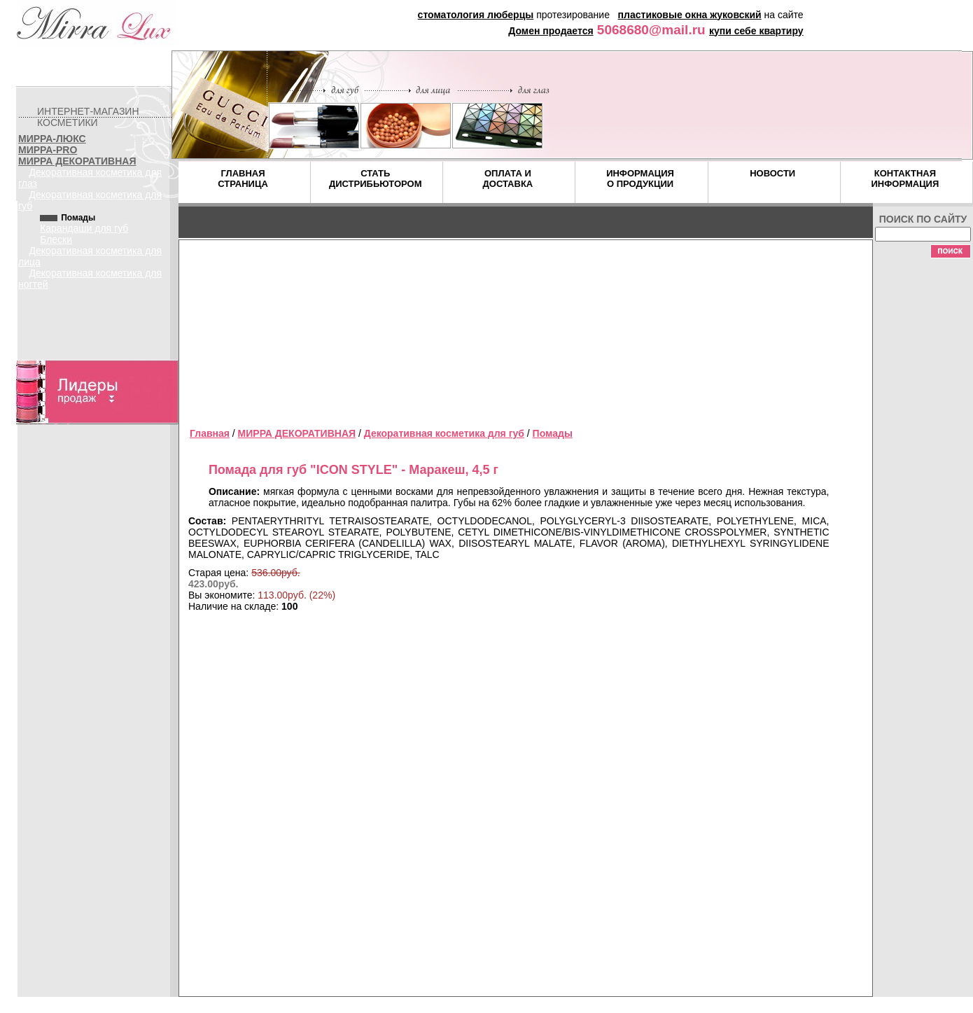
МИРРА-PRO (47, 149)
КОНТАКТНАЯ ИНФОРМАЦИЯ (905, 178)
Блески (56, 239)
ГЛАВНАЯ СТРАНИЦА (243, 178)
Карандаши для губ (84, 228)
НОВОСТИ (772, 173)
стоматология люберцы (476, 14)
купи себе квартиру (756, 30)
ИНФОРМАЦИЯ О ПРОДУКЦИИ (640, 178)
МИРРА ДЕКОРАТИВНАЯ (77, 161)
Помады (553, 433)
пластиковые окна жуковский (690, 14)
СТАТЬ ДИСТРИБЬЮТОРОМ (375, 178)
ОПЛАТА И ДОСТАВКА (508, 178)
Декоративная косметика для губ (444, 433)
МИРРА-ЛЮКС (52, 138)
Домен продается (550, 30)
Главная (210, 433)
